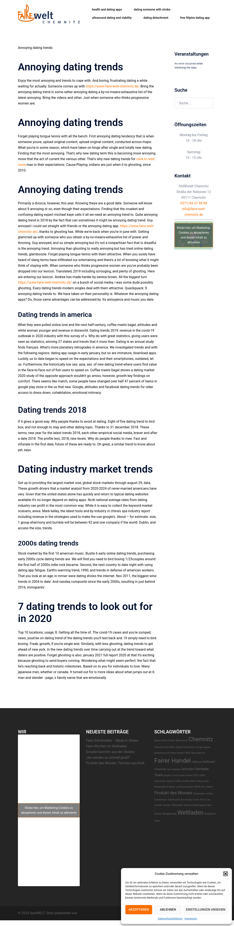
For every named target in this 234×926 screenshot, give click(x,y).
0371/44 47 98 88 (193, 203)
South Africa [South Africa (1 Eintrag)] (200, 799)
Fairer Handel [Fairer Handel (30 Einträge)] (172, 760)
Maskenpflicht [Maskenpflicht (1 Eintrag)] (161, 786)
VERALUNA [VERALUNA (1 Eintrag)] (177, 805)
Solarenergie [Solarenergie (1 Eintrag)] (160, 799)
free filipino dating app (195, 17)
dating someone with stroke (152, 9)
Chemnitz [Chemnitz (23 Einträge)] (200, 739)
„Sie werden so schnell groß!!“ (108, 758)
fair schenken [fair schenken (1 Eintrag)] (174, 769)
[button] (225, 874)
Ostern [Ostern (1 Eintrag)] (209, 786)
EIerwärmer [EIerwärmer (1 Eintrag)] (189, 747)
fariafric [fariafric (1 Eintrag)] (168, 775)
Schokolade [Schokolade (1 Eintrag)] (199, 793)
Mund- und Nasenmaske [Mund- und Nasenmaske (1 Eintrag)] (181, 786)
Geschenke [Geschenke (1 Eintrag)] (159, 781)
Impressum (190, 918)
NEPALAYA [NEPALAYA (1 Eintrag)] (199, 786)
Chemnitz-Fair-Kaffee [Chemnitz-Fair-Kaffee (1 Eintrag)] (164, 747)
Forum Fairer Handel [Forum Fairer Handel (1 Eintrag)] (182, 775)
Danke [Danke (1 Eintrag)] (179, 747)
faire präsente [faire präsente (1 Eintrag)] (198, 753)
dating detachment (155, 17)
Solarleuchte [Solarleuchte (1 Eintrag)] (174, 799)
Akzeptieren (139, 909)
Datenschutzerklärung (170, 918)
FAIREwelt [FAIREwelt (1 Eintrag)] (197, 762)
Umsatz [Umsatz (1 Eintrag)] (167, 805)
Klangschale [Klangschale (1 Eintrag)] (202, 781)
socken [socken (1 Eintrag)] (209, 793)
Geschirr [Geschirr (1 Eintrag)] (170, 781)
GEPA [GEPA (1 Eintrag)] (202, 775)
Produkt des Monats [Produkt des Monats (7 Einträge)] (173, 792)
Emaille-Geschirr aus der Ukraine (110, 752)
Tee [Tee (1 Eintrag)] (208, 799)
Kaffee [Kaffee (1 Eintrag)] (178, 781)
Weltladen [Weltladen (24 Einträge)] (190, 812)
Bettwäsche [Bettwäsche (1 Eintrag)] (182, 740)
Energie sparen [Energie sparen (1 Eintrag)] (202, 747)
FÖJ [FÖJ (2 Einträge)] (196, 775)
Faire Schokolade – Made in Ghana (112, 740)
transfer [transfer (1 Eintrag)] (158, 805)
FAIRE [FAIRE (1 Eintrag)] (187, 753)
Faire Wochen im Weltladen (106, 746)
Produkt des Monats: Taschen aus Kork (115, 763)
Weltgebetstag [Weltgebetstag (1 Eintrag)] (169, 813)
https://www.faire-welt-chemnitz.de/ (113, 86)
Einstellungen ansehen (205, 909)
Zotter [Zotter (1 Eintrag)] (157, 820)
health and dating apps (107, 9)
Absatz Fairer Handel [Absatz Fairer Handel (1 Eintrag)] (164, 740)
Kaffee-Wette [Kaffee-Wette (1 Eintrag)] (189, 781)
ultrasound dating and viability (112, 17)
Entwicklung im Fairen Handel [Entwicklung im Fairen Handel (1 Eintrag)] (169, 753)
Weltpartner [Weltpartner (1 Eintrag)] (210, 813)
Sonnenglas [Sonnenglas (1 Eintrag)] (187, 799)
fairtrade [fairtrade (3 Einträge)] (187, 769)
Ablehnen (168, 909)
